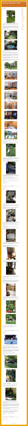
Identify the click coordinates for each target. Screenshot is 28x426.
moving (5, 417)
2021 (22, 12)
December (23, 16)
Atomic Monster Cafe (11, 3)
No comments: (8, 416)
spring (8, 417)
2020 (22, 13)
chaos (4, 417)
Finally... (4, 9)
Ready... (4, 189)
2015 (22, 28)
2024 (22, 10)
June (22, 20)
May (22, 21)
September (23, 18)
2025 (22, 9)
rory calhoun (7, 417)
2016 (22, 27)
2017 (22, 15)
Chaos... (4, 333)
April (22, 24)
